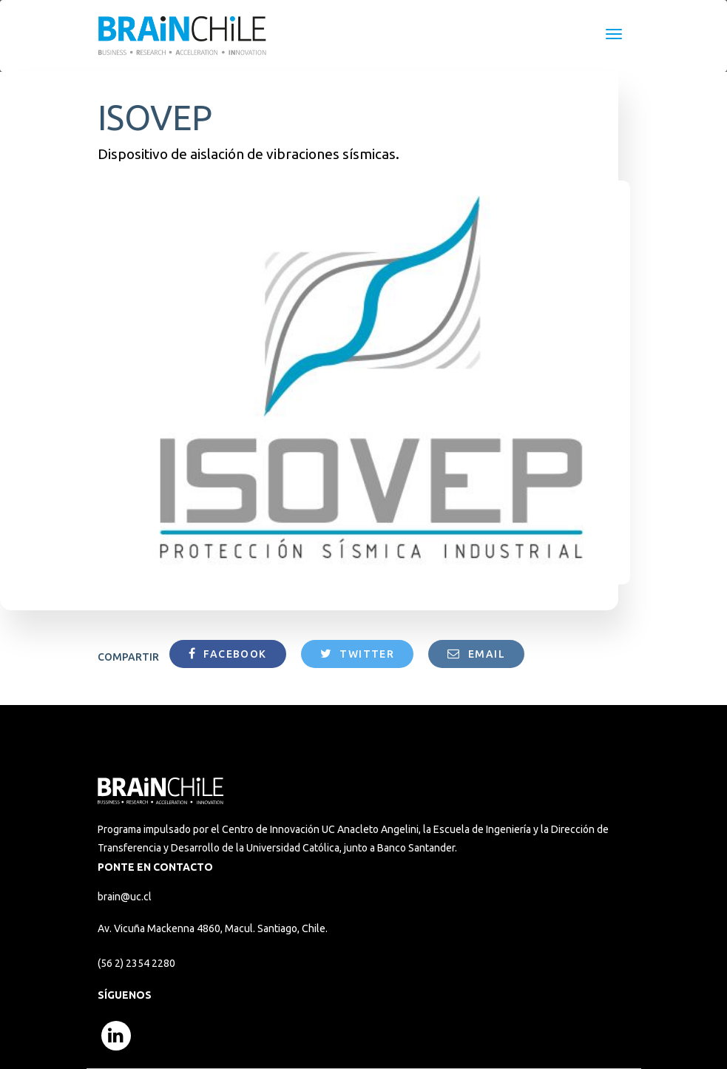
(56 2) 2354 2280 (136, 963)
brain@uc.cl (125, 897)
